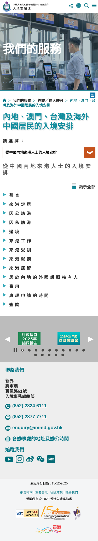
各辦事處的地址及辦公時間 (37, 439)
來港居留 (21, 268)
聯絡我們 (71, 492)
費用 (15, 286)
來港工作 (21, 241)
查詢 (15, 305)
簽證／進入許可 (50, 101)
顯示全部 (87, 187)
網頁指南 (26, 492)
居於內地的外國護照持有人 (44, 277)
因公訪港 (21, 213)
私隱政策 (56, 492)
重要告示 (41, 492)
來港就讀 (21, 259)
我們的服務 (22, 101)
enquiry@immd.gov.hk (33, 428)
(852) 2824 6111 (26, 406)
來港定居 (21, 204)
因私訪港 (21, 222)
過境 (15, 232)
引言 (15, 195)
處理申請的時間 (29, 295)
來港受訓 (21, 250)
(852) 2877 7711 (26, 417)
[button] (7, 339)
